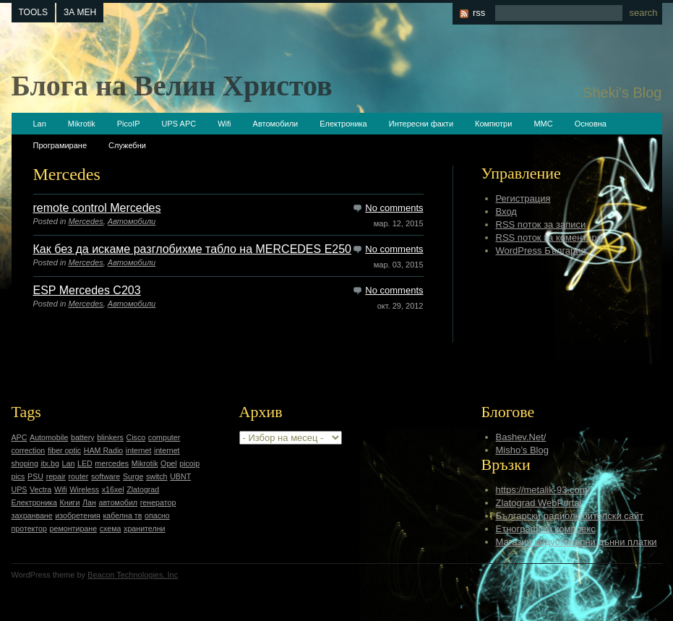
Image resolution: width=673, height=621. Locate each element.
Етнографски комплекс (546, 528)
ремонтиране (74, 528)
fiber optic (64, 450)
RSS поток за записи (541, 224)
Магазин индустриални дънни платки (576, 541)
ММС (542, 123)
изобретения (77, 515)
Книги (70, 502)
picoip (189, 463)
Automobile (49, 437)
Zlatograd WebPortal (539, 502)
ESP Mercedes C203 (87, 290)
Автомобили (276, 123)
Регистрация (523, 198)
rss (479, 12)
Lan (39, 123)
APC (19, 437)
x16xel (113, 489)
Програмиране (60, 145)
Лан (89, 502)
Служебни (127, 145)
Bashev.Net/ (521, 437)
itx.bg (49, 463)
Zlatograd (143, 489)
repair (56, 476)
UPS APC (179, 123)
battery (83, 437)
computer (164, 437)
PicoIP (128, 123)
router (79, 476)
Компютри (493, 123)
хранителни (144, 528)
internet (139, 450)
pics (18, 476)
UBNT (180, 476)
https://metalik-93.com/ (543, 489)
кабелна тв (122, 515)
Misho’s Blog (522, 450)
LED (85, 463)
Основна (590, 123)
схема (110, 528)
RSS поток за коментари (549, 237)
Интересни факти (421, 123)
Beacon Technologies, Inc (132, 574)
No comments (394, 207)
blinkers (110, 437)
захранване (32, 515)
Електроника (343, 123)
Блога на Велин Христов (172, 85)
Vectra (40, 489)
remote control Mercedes (97, 208)
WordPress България (541, 250)
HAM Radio (103, 450)
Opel (168, 463)
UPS (19, 489)
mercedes (112, 463)
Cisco (136, 437)
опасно (157, 515)
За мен (80, 12)
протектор (29, 528)
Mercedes (85, 221)
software (105, 476)
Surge (133, 476)
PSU (35, 476)
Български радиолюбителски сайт (570, 515)
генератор (158, 502)
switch (157, 476)
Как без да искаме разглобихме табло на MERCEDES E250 (192, 249)
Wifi (224, 123)
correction (29, 450)
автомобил (118, 502)
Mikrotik (81, 123)
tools (33, 12)
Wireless (84, 489)
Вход (506, 211)
